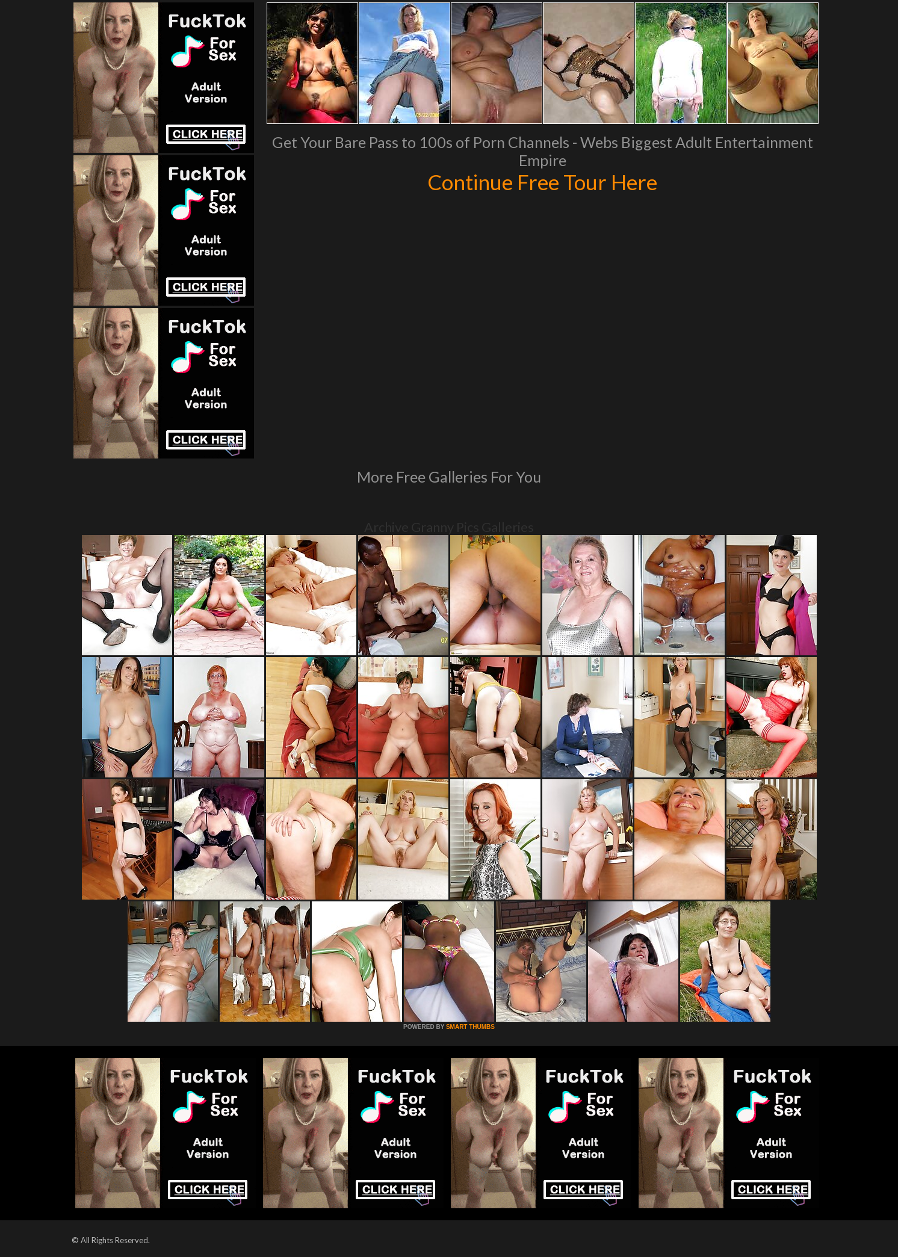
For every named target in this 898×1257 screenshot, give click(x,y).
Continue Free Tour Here (542, 181)
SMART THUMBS (470, 1027)
